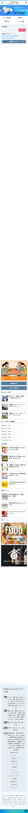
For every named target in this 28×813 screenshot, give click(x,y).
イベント (14, 770)
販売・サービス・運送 (14, 717)
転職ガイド (21, 17)
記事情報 (14, 767)
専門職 (22, 717)
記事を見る (7, 21)
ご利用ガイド (14, 758)
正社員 (9, 727)
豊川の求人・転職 (6, 428)
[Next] (27, 10)
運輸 (10, 705)
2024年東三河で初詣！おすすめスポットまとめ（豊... (17, 448)
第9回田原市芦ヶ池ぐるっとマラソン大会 (17, 503)
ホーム (14, 755)
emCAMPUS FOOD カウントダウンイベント (17, 512)
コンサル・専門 (17, 701)
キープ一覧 (14, 764)
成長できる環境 (19, 733)
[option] (14, 10)
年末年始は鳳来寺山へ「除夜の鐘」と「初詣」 (16, 495)
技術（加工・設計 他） (18, 697)
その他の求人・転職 (6, 440)
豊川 (12, 722)
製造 (10, 36)
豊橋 (9, 722)
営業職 (18, 715)
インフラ (20, 705)
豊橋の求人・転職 (6, 425)
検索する (22, 30)
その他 (16, 719)
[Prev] (1, 10)
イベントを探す (21, 21)
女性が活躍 (15, 749)
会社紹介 (21, 719)
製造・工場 (10, 710)
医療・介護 (14, 705)
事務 (3, 36)
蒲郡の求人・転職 (6, 431)
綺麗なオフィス (11, 735)
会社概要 (14, 778)
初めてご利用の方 (14, 388)
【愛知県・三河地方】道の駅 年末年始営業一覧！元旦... (17, 465)
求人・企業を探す (7, 17)
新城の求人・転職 (6, 437)
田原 (19, 722)
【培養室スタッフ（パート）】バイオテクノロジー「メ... (17, 405)
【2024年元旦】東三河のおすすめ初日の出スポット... (17, 483)
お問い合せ (14, 784)
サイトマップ (14, 787)
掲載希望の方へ (14, 781)
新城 (22, 722)
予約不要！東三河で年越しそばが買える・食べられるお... (17, 457)
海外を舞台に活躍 (17, 739)
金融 (12, 701)
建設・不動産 (16, 699)
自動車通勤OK (11, 733)
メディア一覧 (14, 773)
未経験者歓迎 (15, 36)
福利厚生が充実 (20, 747)
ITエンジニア (11, 719)
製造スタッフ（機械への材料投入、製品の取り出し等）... (16, 397)
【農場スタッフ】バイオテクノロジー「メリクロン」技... (17, 414)
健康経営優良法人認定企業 (16, 737)
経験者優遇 (19, 741)
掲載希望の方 (14, 383)
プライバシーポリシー (14, 775)
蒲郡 (16, 722)
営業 (6, 36)
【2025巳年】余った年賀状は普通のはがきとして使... (17, 474)
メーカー (10, 697)
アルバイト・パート (16, 727)
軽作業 (19, 713)
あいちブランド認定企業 (8, 38)
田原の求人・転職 (6, 434)
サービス (10, 699)
